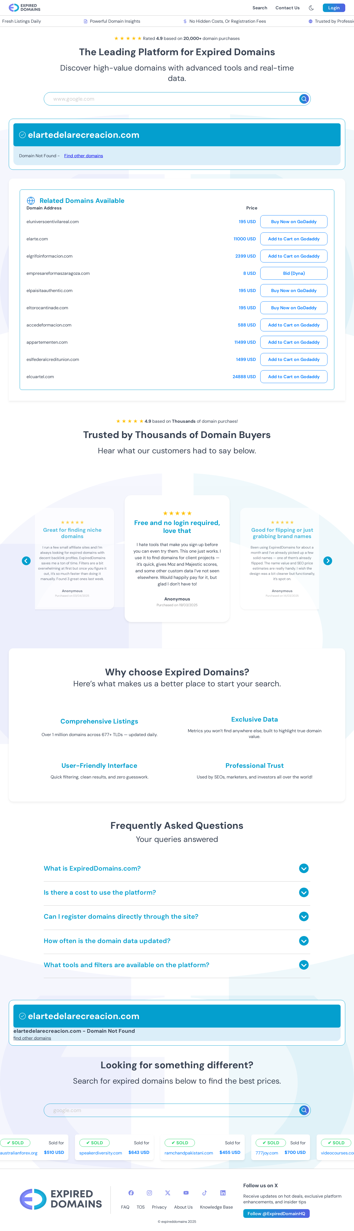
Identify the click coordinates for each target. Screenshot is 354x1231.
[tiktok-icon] (204, 1192)
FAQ (125, 1207)
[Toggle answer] (304, 868)
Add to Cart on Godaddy (294, 239)
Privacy (159, 1207)
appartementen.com (47, 342)
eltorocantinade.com (47, 308)
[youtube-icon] (186, 1192)
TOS (141, 1207)
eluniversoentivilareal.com (53, 221)
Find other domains (83, 156)
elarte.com (37, 239)
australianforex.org (19, 1153)
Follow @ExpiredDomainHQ (276, 1214)
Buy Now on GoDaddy (294, 221)
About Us (183, 1207)
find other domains (32, 1038)
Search (260, 8)
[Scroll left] (26, 560)
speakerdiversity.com (101, 1153)
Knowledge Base (216, 1207)
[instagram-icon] (149, 1192)
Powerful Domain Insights (112, 21)
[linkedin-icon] (223, 1192)
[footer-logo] (61, 1200)
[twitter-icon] (167, 1192)
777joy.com (267, 1153)
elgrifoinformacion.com (49, 256)
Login (334, 8)
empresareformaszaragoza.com (58, 273)
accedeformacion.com (49, 325)
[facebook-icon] (131, 1192)
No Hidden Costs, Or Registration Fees (225, 21)
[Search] (304, 99)
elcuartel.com (40, 377)
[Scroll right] (327, 560)
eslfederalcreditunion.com (53, 359)
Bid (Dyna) (294, 273)
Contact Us (288, 8)
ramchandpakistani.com (189, 1153)
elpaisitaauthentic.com (49, 290)
